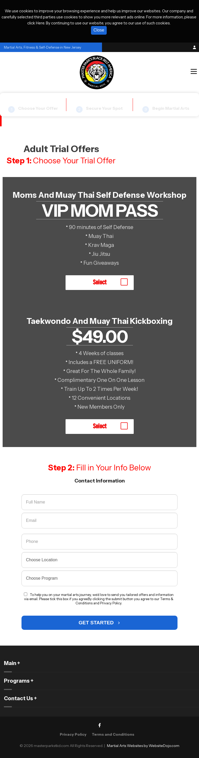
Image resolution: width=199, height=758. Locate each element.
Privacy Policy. (111, 603)
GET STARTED (100, 622)
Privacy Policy (73, 734)
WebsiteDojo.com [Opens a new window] (164, 745)
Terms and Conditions (113, 734)
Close (99, 30)
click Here (35, 22)
